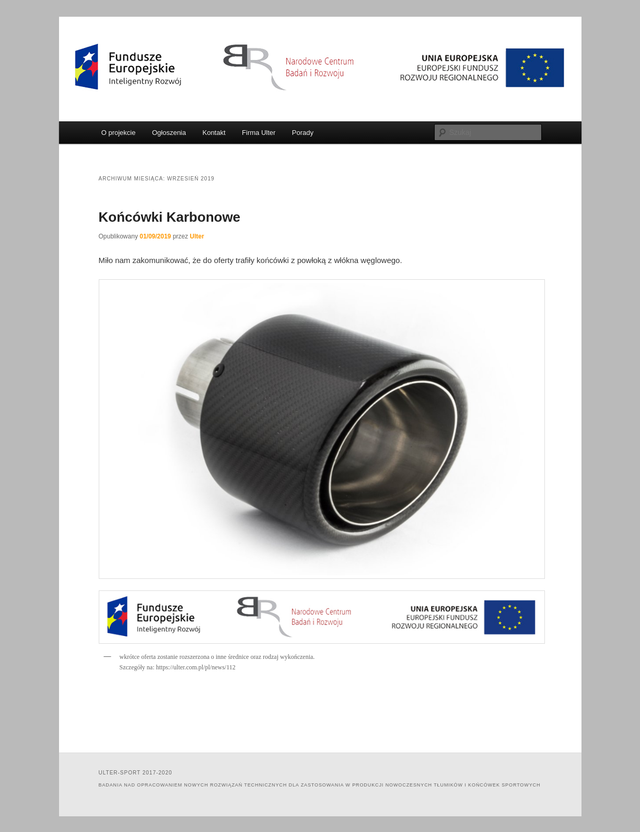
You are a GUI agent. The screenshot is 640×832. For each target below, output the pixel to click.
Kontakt (213, 132)
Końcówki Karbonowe (170, 217)
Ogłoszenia (169, 132)
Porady (302, 132)
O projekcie (118, 132)
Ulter (197, 236)
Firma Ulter (258, 132)
